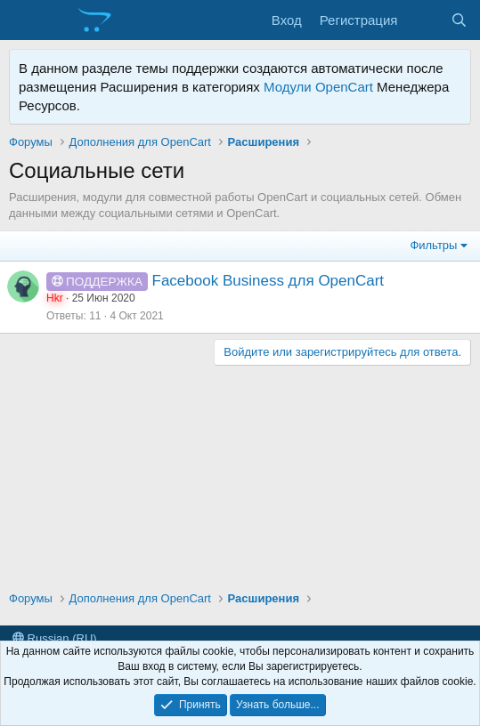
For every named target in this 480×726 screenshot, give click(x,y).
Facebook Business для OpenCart (268, 280)
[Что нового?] (423, 20)
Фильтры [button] (433, 245)
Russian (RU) (54, 638)
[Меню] (24, 20)
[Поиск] (459, 20)
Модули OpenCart (318, 86)
